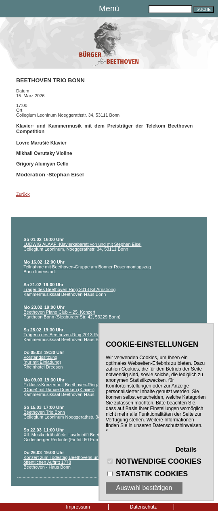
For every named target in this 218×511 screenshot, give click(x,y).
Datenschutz (143, 507)
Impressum (78, 507)
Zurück (23, 194)
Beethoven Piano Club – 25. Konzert (59, 312)
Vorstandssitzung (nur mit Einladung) (42, 359)
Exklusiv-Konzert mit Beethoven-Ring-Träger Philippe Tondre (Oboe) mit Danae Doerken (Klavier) (83, 387)
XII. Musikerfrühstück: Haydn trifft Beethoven (67, 434)
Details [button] (186, 449)
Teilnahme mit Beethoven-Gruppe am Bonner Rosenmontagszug (87, 266)
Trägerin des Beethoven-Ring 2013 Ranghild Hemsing (76, 334)
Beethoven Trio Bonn (50, 80)
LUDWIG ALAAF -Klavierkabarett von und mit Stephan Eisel (82, 244)
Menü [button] (109, 8)
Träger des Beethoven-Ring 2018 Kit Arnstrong (69, 289)
